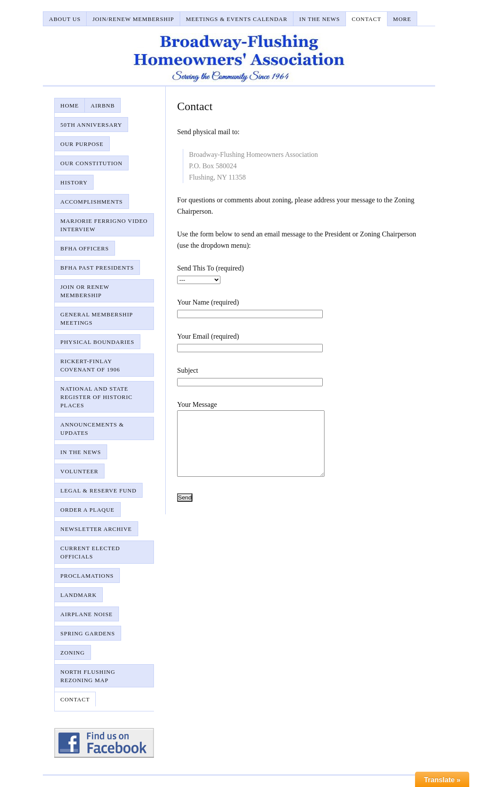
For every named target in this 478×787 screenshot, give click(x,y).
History (73, 182)
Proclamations (87, 575)
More (402, 19)
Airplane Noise (86, 614)
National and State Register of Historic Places (96, 397)
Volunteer (79, 471)
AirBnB (103, 105)
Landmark (78, 595)
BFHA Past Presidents (97, 267)
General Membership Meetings (96, 318)
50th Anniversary (91, 124)
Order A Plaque (87, 509)
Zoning (72, 652)
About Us (64, 19)
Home (69, 105)
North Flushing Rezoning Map (87, 676)
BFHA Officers (84, 248)
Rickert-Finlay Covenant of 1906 (90, 365)
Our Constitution (91, 163)
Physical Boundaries (97, 342)
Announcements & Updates (92, 428)
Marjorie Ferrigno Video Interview (104, 225)
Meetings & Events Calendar (236, 19)
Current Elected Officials (90, 552)
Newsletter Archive (96, 529)
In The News (319, 19)
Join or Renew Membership (84, 291)
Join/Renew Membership (133, 19)
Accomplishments (91, 201)
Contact (366, 19)
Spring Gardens (87, 633)
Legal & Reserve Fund (98, 490)
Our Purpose (82, 144)
